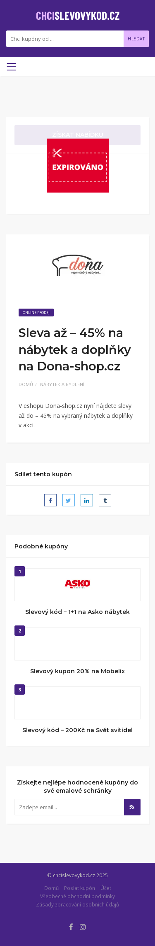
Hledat (136, 39)
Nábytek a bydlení (62, 384)
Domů (26, 384)
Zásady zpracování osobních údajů (77, 904)
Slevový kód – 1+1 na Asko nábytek (77, 612)
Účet (105, 888)
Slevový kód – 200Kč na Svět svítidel (77, 730)
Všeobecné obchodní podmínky (77, 896)
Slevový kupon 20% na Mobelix (77, 671)
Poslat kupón (79, 888)
